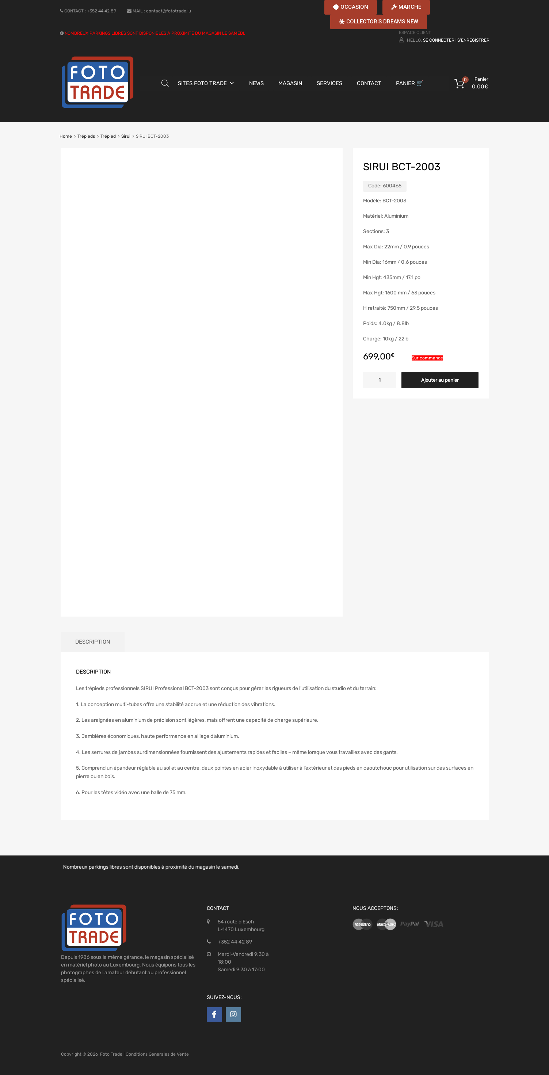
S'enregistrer (473, 40)
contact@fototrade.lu (168, 11)
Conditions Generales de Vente (157, 1054)
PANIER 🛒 (409, 83)
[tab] (93, 642)
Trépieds (86, 136)
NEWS (256, 83)
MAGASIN (290, 83)
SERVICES (329, 83)
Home (66, 136)
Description (92, 641)
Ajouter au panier (440, 380)
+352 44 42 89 (101, 11)
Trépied (108, 136)
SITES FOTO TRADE (202, 83)
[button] (350, 7)
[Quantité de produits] (379, 380)
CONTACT (369, 83)
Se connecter (438, 40)
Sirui (125, 136)
